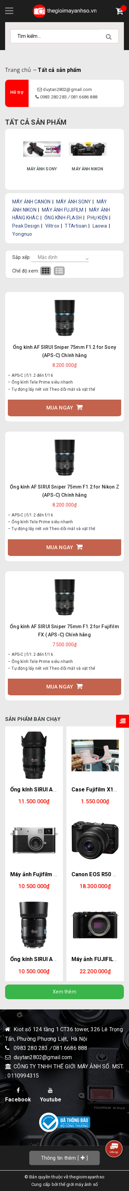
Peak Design (25, 226)
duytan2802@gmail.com (67, 89)
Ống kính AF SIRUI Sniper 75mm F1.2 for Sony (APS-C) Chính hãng (64, 351)
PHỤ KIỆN (97, 217)
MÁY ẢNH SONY (73, 201)
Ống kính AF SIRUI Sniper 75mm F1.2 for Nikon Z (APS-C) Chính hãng (64, 491)
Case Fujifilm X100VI (98, 789)
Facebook (18, 1095)
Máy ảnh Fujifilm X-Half (40, 874)
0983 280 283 (54, 96)
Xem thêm (64, 991)
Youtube (50, 1095)
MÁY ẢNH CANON (31, 201)
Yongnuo (22, 234)
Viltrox (52, 226)
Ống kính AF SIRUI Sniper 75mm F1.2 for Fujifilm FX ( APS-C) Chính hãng (64, 630)
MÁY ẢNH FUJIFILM (62, 210)
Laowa (100, 226)
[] (64, 1158)
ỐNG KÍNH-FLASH (63, 217)
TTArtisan (76, 226)
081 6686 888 (84, 96)
